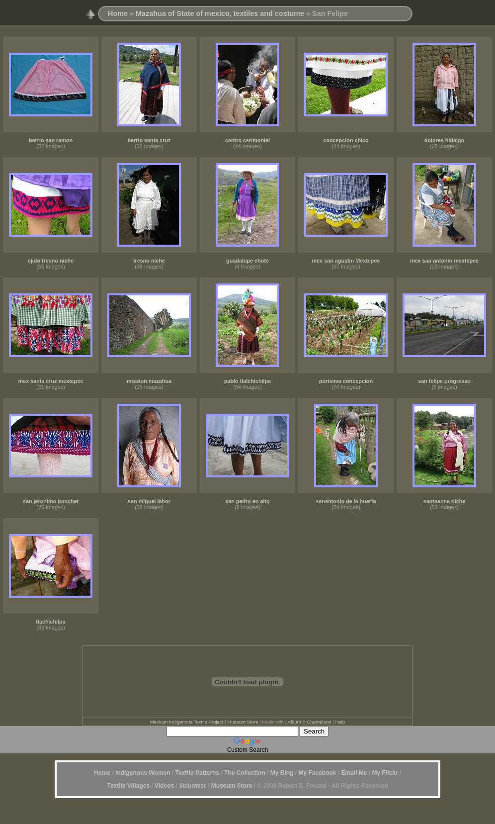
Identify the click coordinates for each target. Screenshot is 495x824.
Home (118, 13)
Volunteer (192, 785)
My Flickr (385, 772)
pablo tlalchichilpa (247, 381)
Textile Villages (128, 785)
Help (340, 722)
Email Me (353, 772)
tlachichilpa (50, 622)
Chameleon (319, 722)
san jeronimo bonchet (51, 501)
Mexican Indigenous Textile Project (187, 722)
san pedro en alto (247, 501)
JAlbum (293, 722)
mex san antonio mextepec (444, 261)
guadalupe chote (247, 261)
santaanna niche (444, 501)
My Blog (282, 772)
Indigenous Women (142, 772)
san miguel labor (149, 501)
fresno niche (149, 261)
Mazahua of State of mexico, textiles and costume (220, 13)
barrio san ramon (51, 140)
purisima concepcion (346, 381)
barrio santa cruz (148, 140)
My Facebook (317, 772)
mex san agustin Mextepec (346, 261)
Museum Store (242, 722)
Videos (164, 785)
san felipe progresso (444, 381)
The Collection (244, 772)
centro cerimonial (247, 140)
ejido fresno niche (51, 261)
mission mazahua (149, 381)
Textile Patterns (197, 772)
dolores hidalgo (444, 140)
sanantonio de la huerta (346, 501)
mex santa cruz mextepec (50, 381)
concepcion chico (345, 140)
